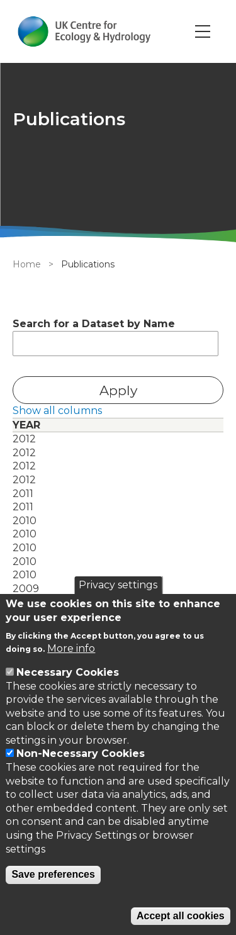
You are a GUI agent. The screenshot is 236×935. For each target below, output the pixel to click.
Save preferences (53, 874)
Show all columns (57, 411)
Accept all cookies (181, 915)
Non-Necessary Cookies (80, 753)
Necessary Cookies (67, 672)
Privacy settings (118, 585)
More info (71, 648)
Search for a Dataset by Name (94, 324)
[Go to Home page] (84, 31)
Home (27, 264)
